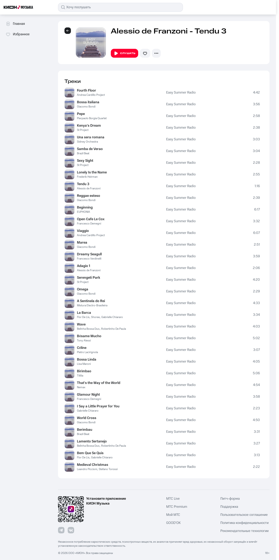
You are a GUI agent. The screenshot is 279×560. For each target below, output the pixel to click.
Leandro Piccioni (87, 469)
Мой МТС (173, 514)
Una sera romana (90, 137)
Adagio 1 (83, 266)
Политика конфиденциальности (244, 522)
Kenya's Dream (89, 125)
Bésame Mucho (89, 336)
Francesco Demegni (89, 224)
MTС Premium (176, 506)
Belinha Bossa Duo (88, 329)
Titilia (80, 376)
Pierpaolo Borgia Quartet (92, 118)
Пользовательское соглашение (244, 514)
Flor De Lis (83, 317)
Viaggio (83, 230)
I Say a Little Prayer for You (98, 406)
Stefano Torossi (108, 469)
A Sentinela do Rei (91, 301)
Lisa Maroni (84, 364)
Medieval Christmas (92, 464)
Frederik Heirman (87, 177)
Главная (15, 23)
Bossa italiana (88, 102)
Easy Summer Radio (181, 92)
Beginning (85, 207)
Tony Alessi (84, 341)
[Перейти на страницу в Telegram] (61, 530)
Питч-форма (230, 498)
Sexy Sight (85, 160)
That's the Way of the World (98, 383)
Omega (82, 289)
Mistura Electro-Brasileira (92, 305)
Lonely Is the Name (92, 172)
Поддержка (229, 506)
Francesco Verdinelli (89, 259)
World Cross (86, 418)
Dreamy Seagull (89, 254)
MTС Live (173, 498)
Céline (81, 347)
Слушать (124, 53)
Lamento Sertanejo (92, 441)
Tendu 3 (83, 184)
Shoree (95, 317)
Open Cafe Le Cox (91, 219)
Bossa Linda (86, 359)
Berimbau (84, 429)
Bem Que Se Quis (90, 453)
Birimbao (84, 371)
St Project (82, 130)
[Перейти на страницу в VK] (71, 530)
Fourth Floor (86, 90)
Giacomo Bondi (86, 107)
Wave (81, 324)
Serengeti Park (88, 277)
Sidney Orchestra (87, 142)
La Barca (84, 312)
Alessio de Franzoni (89, 189)
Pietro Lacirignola (87, 352)
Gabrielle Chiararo (112, 317)
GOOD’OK (173, 522)
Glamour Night (88, 394)
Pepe (81, 114)
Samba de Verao (90, 149)
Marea (82, 242)
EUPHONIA (83, 212)
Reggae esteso (88, 195)
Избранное (18, 34)
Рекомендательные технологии (244, 531)
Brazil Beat (83, 153)
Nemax (81, 387)
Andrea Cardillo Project (91, 95)
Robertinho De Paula (113, 329)
